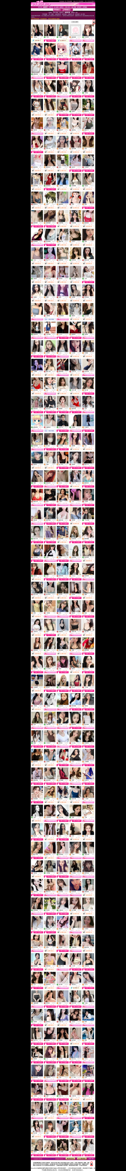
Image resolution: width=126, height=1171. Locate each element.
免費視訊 (79, 37)
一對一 (41, 37)
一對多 (41, 315)
